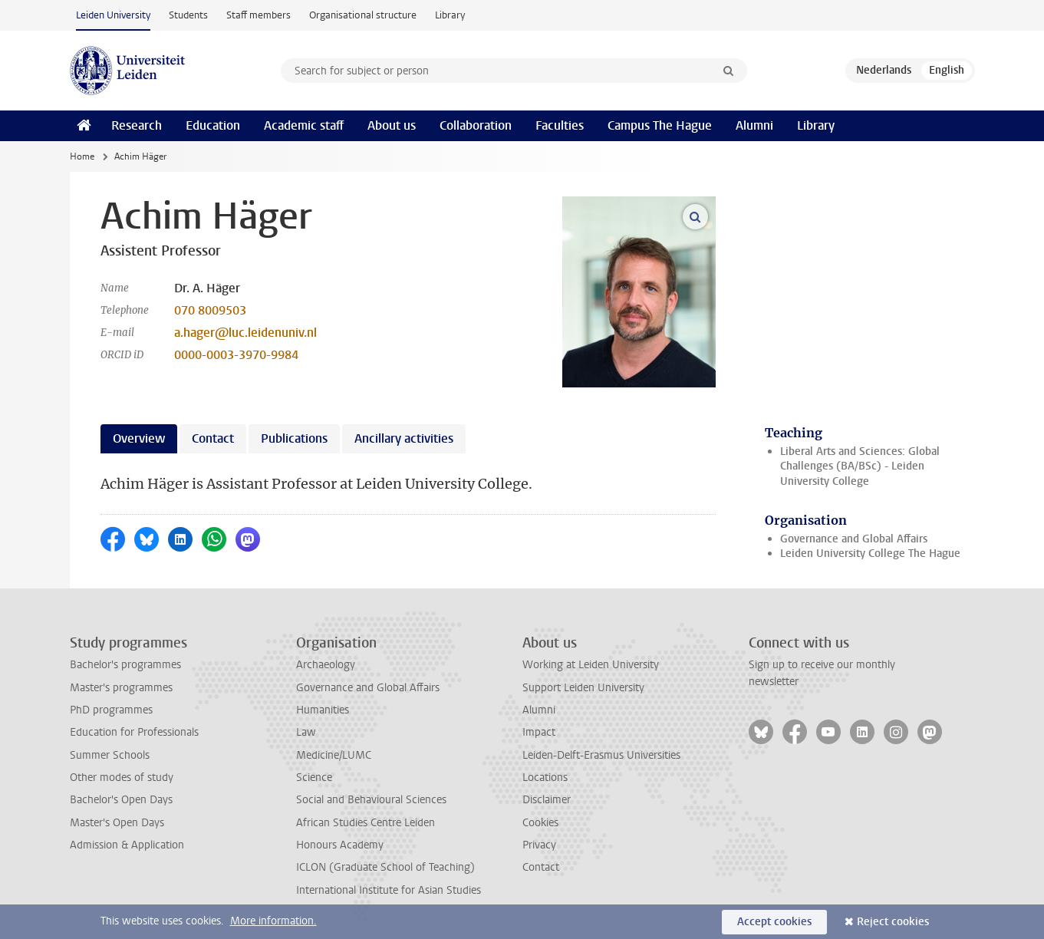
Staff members (258, 14)
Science (314, 777)
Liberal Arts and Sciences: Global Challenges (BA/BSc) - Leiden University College (860, 466)
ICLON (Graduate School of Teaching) (385, 867)
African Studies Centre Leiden (365, 822)
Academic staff (304, 125)
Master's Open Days (117, 822)
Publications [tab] (294, 438)
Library (450, 14)
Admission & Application (127, 845)
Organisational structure (363, 14)
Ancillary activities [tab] (403, 438)
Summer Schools (110, 755)
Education (213, 125)
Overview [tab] (139, 438)
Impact (538, 732)
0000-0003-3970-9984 (236, 355)
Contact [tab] (213, 438)
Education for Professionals (134, 732)
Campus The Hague (660, 125)
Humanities (322, 710)
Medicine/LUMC (333, 755)
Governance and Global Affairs (853, 539)
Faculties (559, 125)
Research (136, 125)
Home (82, 156)
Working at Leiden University (590, 664)
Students (188, 14)
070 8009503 (210, 310)
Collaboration (476, 125)
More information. (273, 921)
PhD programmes (111, 710)
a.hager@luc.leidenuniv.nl (245, 333)
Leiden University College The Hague (870, 553)
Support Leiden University (583, 687)
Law (306, 732)
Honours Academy (340, 845)
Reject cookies (893, 921)
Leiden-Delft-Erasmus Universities (601, 755)
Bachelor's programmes (125, 664)
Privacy (539, 845)
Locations (545, 777)
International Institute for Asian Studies (388, 890)
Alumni (754, 125)
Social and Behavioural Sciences (371, 799)
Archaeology (325, 664)
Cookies (540, 822)
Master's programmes (121, 687)
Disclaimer (546, 799)
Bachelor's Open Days (121, 799)
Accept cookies (774, 921)
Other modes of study (121, 777)
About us (391, 125)
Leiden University (113, 14)
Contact (540, 867)
